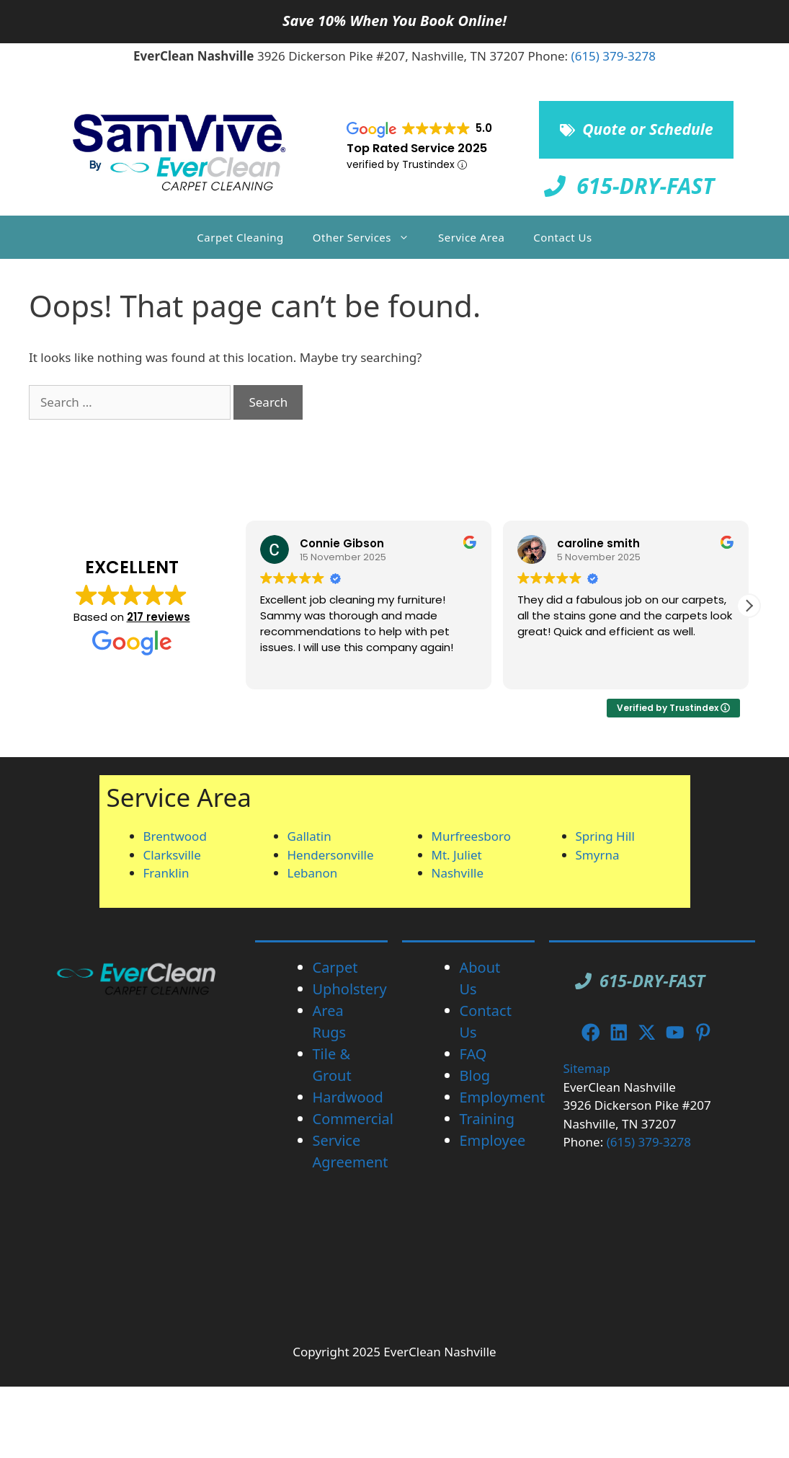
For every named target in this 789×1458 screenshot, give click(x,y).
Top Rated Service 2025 (417, 148)
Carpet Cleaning (240, 237)
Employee (493, 1140)
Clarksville (172, 855)
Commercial (353, 1118)
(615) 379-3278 (613, 56)
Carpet (335, 967)
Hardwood (348, 1097)
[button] (748, 606)
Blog (475, 1075)
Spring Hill (605, 836)
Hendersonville (330, 855)
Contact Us (562, 237)
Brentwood (175, 836)
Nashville (458, 873)
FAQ (473, 1054)
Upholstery (350, 989)
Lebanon (312, 873)
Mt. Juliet (457, 855)
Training (487, 1118)
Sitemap (586, 1068)
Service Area (471, 237)
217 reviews (158, 616)
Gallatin (309, 836)
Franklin (166, 873)
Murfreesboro (472, 836)
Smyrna (598, 855)
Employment (502, 1097)
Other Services (368, 237)
